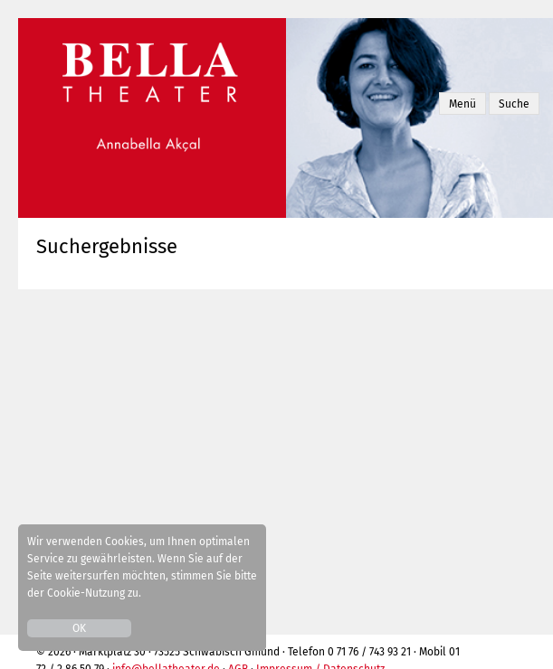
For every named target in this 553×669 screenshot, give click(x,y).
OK (79, 628)
